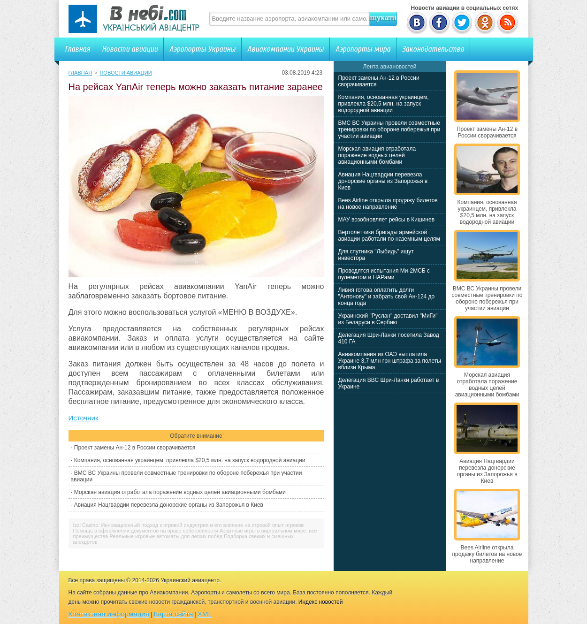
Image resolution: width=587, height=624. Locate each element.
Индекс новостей (320, 602)
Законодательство (433, 49)
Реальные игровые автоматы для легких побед (166, 536)
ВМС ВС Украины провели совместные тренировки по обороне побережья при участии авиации (389, 129)
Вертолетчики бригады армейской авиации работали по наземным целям (389, 235)
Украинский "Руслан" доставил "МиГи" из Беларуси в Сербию (388, 319)
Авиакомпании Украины (285, 49)
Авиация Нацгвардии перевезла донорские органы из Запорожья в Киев (168, 505)
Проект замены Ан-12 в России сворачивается (134, 447)
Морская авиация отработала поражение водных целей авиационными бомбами (180, 492)
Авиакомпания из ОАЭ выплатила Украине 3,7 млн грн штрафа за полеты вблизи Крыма (389, 361)
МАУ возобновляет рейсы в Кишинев (386, 219)
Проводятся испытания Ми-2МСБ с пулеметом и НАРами (384, 274)
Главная (77, 49)
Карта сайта (173, 614)
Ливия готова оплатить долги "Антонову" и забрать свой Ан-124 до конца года (386, 296)
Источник (84, 418)
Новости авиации (130, 49)
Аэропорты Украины (202, 49)
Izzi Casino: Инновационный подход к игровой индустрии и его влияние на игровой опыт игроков (188, 525)
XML (205, 614)
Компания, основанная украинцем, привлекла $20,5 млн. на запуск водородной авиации (189, 460)
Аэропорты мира (362, 49)
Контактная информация (109, 614)
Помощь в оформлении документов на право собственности (145, 530)
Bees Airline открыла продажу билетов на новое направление (388, 203)
